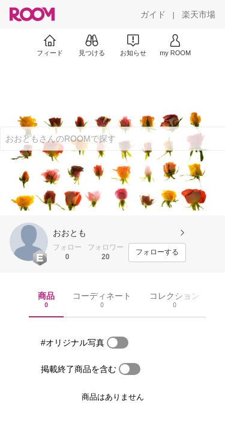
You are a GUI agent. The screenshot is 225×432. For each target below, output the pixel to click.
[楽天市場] (198, 14)
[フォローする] (157, 252)
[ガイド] (153, 14)
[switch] (117, 343)
